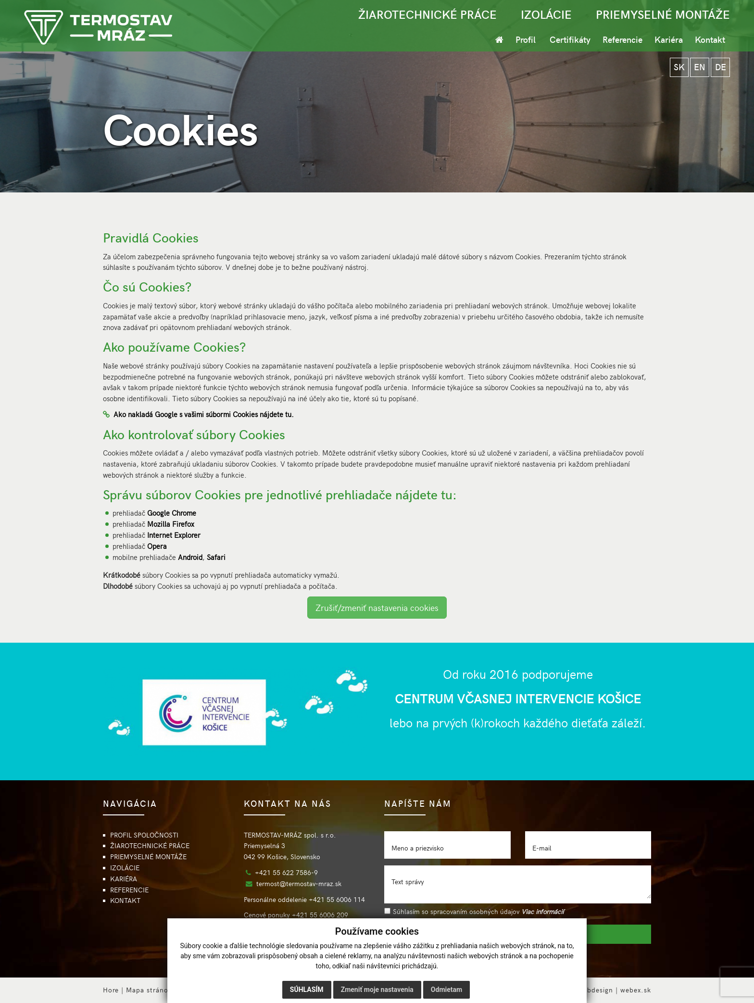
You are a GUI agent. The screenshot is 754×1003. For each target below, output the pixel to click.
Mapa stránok (149, 989)
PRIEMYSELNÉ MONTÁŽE (663, 14)
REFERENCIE (129, 889)
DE (720, 68)
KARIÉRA (123, 878)
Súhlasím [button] (307, 989)
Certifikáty (570, 39)
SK (676, 68)
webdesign (595, 989)
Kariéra (668, 39)
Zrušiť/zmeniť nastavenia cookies (377, 607)
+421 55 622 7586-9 (286, 872)
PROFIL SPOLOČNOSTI (144, 834)
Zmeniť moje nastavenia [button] (377, 989)
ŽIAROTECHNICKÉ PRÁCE (427, 14)
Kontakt (710, 39)
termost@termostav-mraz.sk (298, 883)
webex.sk (635, 989)
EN (698, 68)
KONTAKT (125, 900)
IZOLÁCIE (546, 14)
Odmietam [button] (446, 989)
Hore (111, 989)
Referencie (622, 39)
